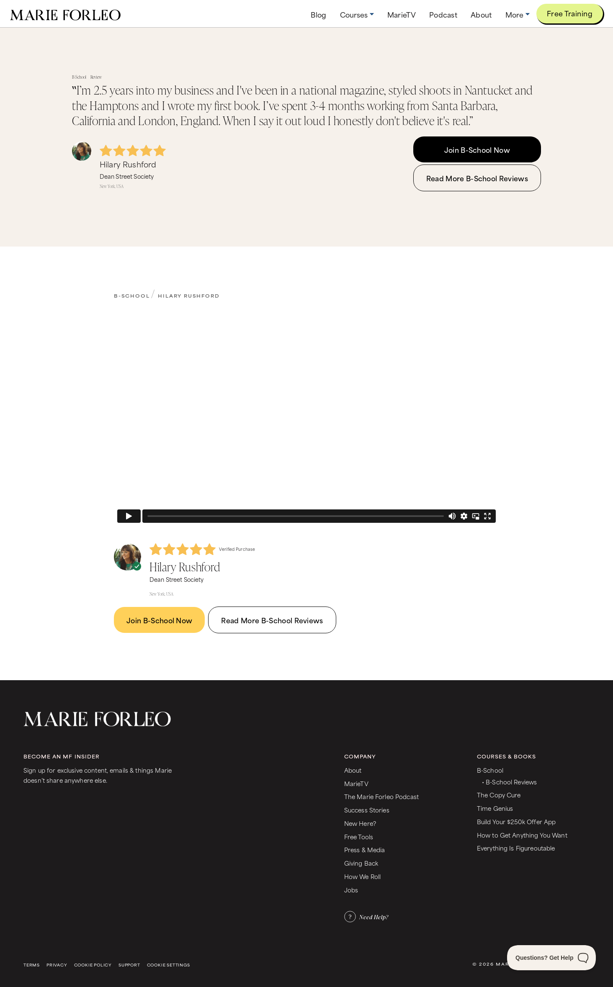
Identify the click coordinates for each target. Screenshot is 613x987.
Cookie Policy (93, 965)
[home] (65, 13)
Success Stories (366, 810)
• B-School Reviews (509, 782)
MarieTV (356, 783)
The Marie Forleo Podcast (381, 796)
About (353, 770)
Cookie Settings (168, 965)
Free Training (569, 13)
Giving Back (361, 863)
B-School (131, 295)
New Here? (360, 823)
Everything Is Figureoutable (516, 848)
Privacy (56, 965)
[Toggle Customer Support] (551, 958)
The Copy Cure (499, 794)
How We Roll (362, 876)
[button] (357, 14)
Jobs (351, 889)
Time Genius (495, 808)
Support (129, 965)
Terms (31, 965)
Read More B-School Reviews (477, 177)
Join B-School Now (477, 149)
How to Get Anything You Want (522, 835)
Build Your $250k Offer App (516, 821)
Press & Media (364, 849)
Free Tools (358, 836)
